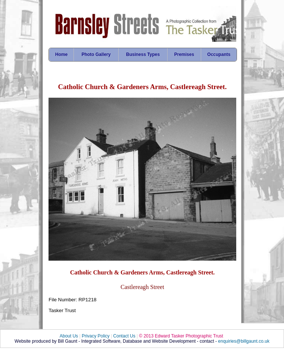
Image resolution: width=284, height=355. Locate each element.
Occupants (218, 54)
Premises (184, 54)
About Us (69, 336)
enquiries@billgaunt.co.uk (243, 341)
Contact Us (124, 336)
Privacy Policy (96, 336)
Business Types (143, 54)
